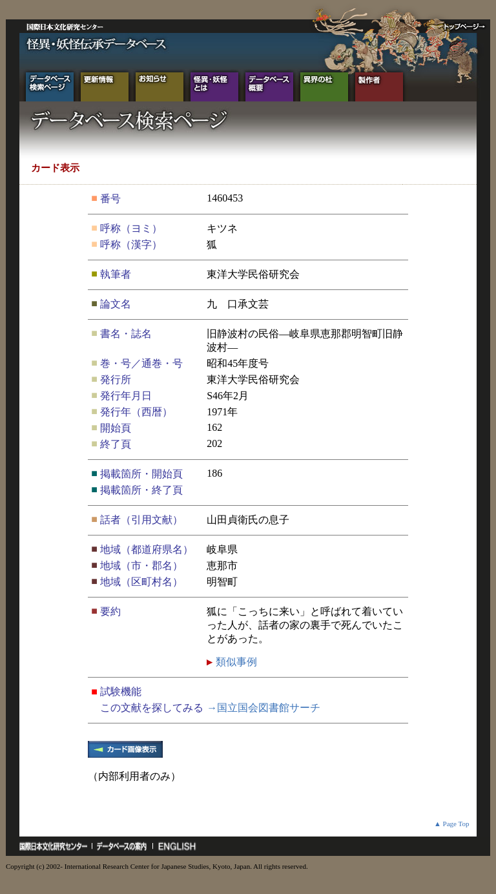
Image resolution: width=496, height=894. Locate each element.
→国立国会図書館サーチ (263, 707)
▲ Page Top (452, 823)
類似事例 (235, 661)
